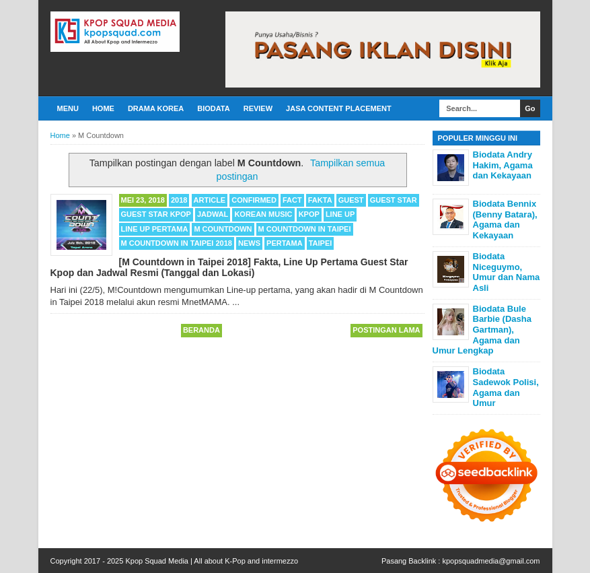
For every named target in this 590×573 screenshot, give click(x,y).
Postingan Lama (386, 330)
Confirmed (253, 200)
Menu (68, 108)
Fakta (320, 200)
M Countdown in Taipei (304, 229)
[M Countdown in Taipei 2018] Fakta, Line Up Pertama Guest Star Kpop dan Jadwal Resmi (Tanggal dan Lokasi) (229, 267)
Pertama (284, 243)
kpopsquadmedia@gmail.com (491, 561)
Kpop (309, 214)
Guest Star (393, 200)
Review (258, 108)
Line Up (340, 214)
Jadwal (212, 214)
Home (103, 108)
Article (210, 200)
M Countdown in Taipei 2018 (176, 243)
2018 (179, 200)
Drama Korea (156, 108)
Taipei (320, 243)
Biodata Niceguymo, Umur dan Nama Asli (506, 272)
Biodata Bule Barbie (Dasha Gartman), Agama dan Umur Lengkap (482, 330)
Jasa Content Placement (339, 108)
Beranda (201, 330)
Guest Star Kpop (156, 214)
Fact (292, 200)
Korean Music (263, 214)
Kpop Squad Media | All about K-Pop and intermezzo (211, 561)
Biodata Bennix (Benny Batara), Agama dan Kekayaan (505, 219)
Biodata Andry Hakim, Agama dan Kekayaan (503, 164)
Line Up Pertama (154, 229)
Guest (351, 200)
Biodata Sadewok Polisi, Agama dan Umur (506, 387)
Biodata (213, 108)
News (249, 243)
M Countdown (223, 229)
